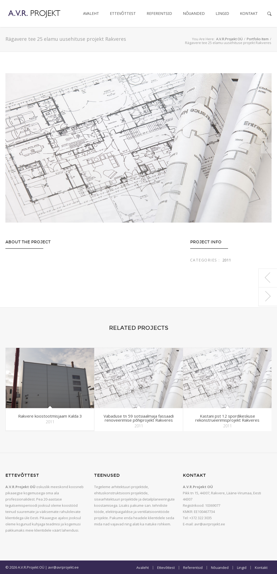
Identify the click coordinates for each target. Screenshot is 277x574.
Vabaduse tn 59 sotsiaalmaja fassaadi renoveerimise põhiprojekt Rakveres (139, 418)
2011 (226, 260)
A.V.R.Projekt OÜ (229, 38)
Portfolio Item (258, 38)
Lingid (222, 13)
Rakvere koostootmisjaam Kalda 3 (50, 416)
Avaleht (91, 13)
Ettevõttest (123, 13)
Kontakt (249, 13)
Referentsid (159, 13)
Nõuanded (194, 13)
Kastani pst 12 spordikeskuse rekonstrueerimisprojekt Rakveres (227, 418)
